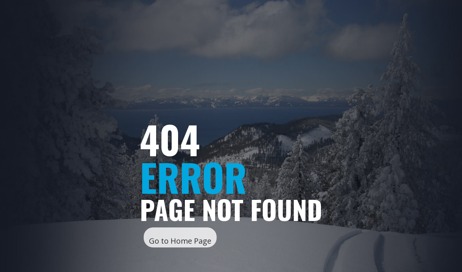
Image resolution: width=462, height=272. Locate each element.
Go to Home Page (180, 241)
